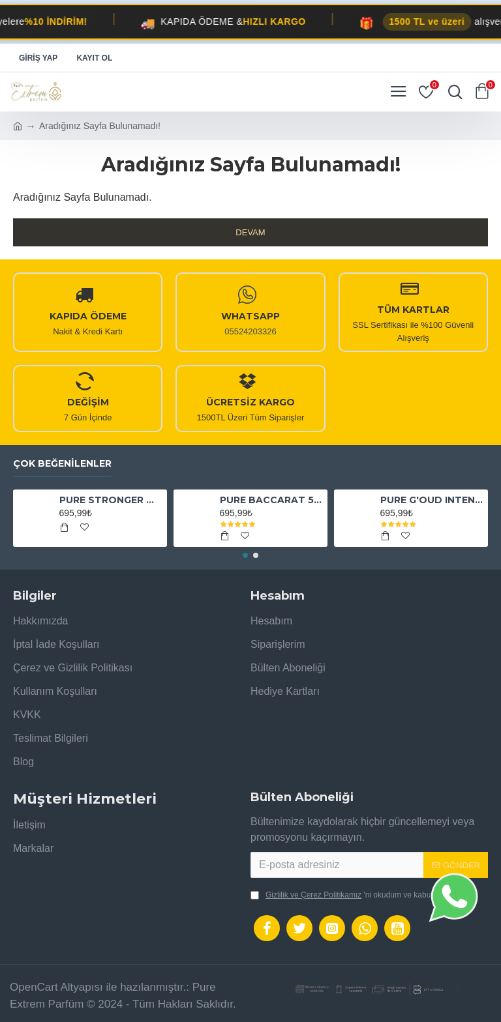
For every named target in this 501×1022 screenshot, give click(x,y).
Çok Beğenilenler (62, 463)
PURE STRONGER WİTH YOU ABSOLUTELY (111, 500)
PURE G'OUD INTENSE (432, 500)
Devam (250, 232)
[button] (245, 555)
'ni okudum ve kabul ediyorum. (359, 895)
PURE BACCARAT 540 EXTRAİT (272, 500)
